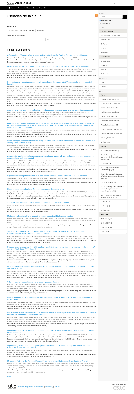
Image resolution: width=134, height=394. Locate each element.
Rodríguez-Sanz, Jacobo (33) (110, 112)
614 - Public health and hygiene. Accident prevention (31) (111, 196)
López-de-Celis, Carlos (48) (110, 99)
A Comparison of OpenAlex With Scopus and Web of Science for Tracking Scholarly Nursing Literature (47, 55)
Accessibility (49, 387)
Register (103, 86)
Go (48, 39)
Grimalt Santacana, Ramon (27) (111, 129)
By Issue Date (13, 30)
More (9, 377)
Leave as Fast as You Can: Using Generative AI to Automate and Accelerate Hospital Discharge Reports (48, 67)
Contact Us (20, 387)
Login (102, 82)
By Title (31, 30)
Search (101, 13)
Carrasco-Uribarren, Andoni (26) (111, 133)
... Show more (105, 142)
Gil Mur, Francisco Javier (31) (110, 121)
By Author (23, 30)
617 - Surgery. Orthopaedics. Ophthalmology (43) (110, 169)
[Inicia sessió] (123, 3)
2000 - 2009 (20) (106, 227)
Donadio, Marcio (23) (108, 138)
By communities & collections (110, 35)
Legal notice (29, 387)
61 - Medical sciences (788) (110, 150)
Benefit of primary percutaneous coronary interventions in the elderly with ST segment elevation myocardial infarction (49, 83)
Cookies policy (39, 387)
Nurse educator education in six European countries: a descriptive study (35, 189)
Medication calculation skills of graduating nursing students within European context (40, 216)
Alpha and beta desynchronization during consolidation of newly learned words (38, 203)
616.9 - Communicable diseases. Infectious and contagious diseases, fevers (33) (112, 176)
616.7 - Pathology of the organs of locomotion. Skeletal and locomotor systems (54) (112, 157)
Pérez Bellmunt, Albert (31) (109, 125)
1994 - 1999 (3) (106, 231)
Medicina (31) (105, 201)
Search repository (106, 21)
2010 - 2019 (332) (107, 223)
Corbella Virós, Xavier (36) (109, 108)
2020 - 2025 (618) (107, 219)
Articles (28, 8)
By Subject (40, 30)
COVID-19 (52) (106, 163)
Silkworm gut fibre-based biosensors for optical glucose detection (33, 282)
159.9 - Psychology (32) (108, 182)
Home (13, 8)
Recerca (20, 8)
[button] (115, 3)
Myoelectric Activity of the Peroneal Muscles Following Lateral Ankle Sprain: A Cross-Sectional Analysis (47, 361)
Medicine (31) (105, 206)
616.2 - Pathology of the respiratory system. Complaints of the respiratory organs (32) (112, 189)
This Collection (105, 23)
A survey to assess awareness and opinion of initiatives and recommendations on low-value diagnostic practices (51, 110)
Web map (57, 387)
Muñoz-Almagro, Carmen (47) (110, 103)
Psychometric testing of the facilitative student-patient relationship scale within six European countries (47, 176)
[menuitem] (123, 3)
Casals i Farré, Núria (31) (109, 116)
